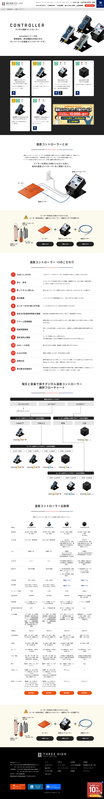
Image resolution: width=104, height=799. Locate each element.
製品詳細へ (31, 698)
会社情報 (60, 5)
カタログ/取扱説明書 (75, 765)
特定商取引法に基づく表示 (89, 765)
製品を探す (51, 5)
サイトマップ (86, 771)
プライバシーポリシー (88, 768)
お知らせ (38, 2)
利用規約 (85, 762)
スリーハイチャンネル (56, 2)
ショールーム (73, 768)
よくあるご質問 (70, 5)
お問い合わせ (89, 5)
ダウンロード (65, 2)
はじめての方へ (41, 5)
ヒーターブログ (45, 2)
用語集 (59, 771)
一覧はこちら (45, 249)
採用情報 (80, 5)
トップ (3, 9)
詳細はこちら (66, 585)
